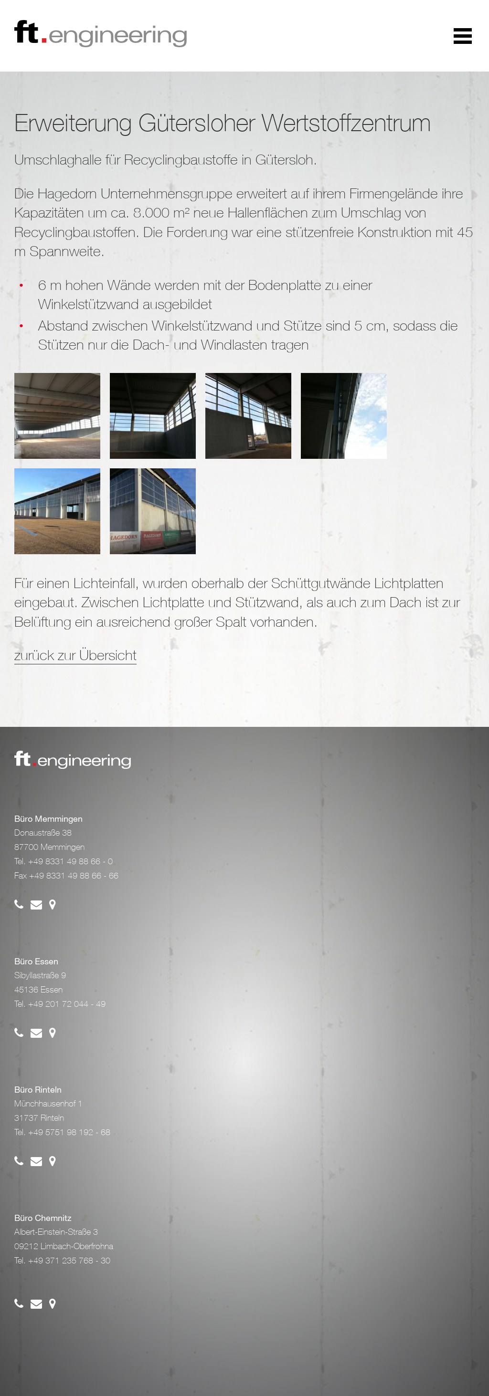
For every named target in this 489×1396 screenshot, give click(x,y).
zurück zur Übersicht (75, 655)
